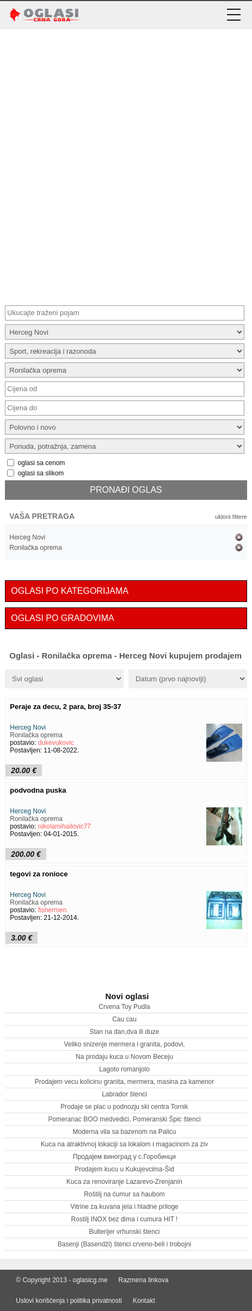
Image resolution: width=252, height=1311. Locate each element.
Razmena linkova (144, 1280)
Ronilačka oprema (35, 547)
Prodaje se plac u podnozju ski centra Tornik (124, 1107)
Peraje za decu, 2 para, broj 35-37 (65, 706)
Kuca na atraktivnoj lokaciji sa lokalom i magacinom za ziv (124, 1144)
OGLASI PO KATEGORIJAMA (69, 590)
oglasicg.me (90, 1280)
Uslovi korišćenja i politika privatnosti (69, 1300)
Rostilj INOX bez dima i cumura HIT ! (124, 1219)
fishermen (52, 910)
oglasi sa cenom (41, 463)
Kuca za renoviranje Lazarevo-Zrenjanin (124, 1181)
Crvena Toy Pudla (124, 1007)
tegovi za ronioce (38, 874)
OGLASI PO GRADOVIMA (62, 618)
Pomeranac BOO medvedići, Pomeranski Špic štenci (124, 1119)
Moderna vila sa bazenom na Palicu (124, 1132)
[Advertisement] (126, 166)
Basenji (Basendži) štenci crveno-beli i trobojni (124, 1244)
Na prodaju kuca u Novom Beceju (124, 1057)
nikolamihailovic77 (64, 826)
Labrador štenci (124, 1094)
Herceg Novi (27, 537)
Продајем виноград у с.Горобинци (124, 1157)
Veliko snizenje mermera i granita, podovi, (124, 1044)
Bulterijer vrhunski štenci (124, 1231)
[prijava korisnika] (205, 14)
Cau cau (124, 1019)
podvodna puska (38, 790)
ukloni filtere (231, 516)
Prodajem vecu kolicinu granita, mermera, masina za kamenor (124, 1082)
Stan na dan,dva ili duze (124, 1032)
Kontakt (144, 1300)
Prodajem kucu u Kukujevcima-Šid (124, 1169)
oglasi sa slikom (41, 473)
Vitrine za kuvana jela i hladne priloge (124, 1206)
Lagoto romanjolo (124, 1069)
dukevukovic (56, 743)
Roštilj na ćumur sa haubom (124, 1194)
